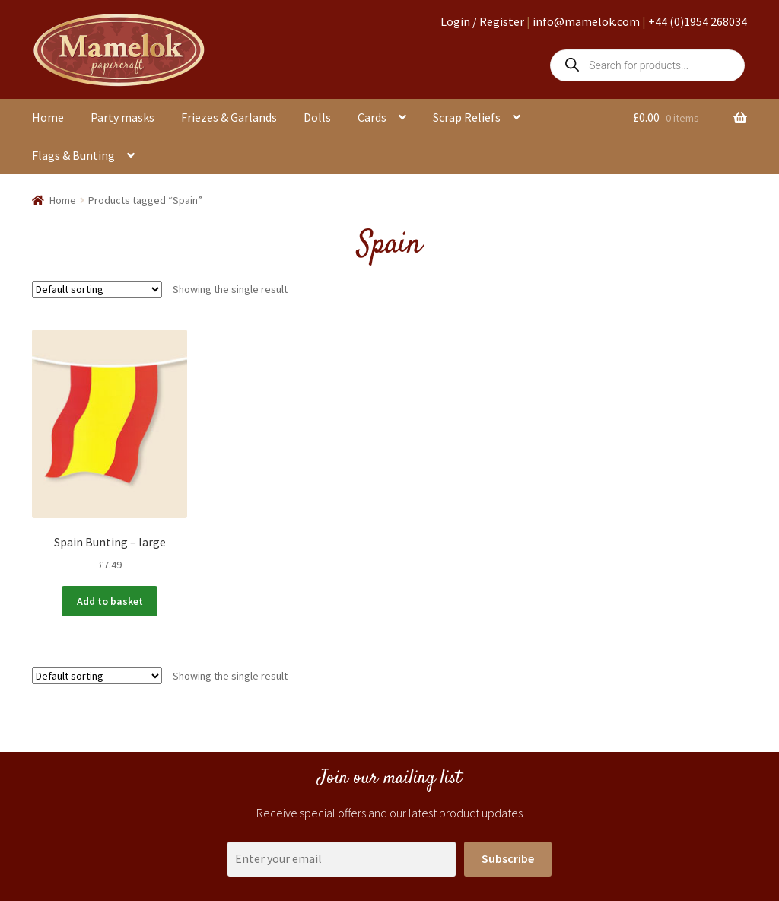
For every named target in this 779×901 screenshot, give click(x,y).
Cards (372, 117)
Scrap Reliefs (467, 117)
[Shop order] (97, 289)
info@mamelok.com (586, 21)
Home (48, 117)
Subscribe (508, 858)
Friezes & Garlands (229, 117)
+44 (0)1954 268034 (697, 21)
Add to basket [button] (110, 601)
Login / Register (482, 21)
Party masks (122, 117)
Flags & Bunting (73, 155)
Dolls (317, 117)
